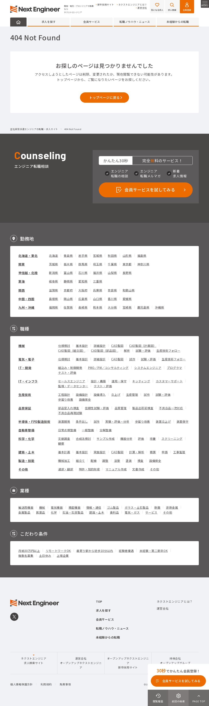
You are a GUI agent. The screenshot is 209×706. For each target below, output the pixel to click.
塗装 (129, 461)
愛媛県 (127, 299)
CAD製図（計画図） (142, 346)
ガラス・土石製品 (137, 507)
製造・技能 (26, 461)
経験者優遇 (126, 551)
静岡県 (68, 281)
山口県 (97, 299)
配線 (94, 461)
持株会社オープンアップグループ (175, 660)
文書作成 (138, 469)
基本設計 (82, 346)
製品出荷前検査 (142, 408)
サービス (151, 512)
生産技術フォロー (168, 351)
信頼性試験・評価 (97, 408)
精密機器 (75, 507)
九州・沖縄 (26, 307)
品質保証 (24, 408)
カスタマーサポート (169, 381)
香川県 (112, 299)
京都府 (68, 290)
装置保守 (183, 421)
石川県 (82, 273)
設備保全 (85, 399)
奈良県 (112, 290)
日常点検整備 (67, 430)
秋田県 (112, 256)
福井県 (97, 273)
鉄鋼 (157, 507)
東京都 (127, 264)
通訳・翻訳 (65, 469)
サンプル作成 (106, 439)
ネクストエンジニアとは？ (132, 4)
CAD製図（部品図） (104, 351)
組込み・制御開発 (70, 368)
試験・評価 (143, 351)
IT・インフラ (28, 381)
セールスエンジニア (71, 381)
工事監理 (179, 452)
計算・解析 (136, 452)
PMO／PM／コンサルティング (108, 368)
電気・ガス (132, 512)
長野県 (127, 273)
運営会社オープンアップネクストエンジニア (81, 663)
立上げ (115, 395)
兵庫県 (97, 290)
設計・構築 (98, 381)
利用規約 (46, 684)
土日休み (45, 556)
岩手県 (82, 256)
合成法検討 (83, 439)
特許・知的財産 (89, 469)
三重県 (97, 281)
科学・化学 (26, 439)
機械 (21, 346)
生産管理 (132, 395)
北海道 (53, 256)
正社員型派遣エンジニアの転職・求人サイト (34, 129)
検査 (140, 461)
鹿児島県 (143, 307)
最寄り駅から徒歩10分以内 (95, 551)
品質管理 (121, 408)
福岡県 (53, 307)
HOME (18, 22)
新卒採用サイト (105, 4)
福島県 (141, 256)
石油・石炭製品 (72, 512)
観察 (61, 443)
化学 (54, 512)
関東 (21, 264)
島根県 (53, 299)
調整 (105, 461)
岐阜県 (53, 281)
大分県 (112, 307)
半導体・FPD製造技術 (34, 421)
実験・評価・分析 (117, 421)
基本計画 (64, 452)
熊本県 (97, 307)
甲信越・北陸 (28, 273)
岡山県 (68, 299)
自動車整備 (26, 430)
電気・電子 (26, 359)
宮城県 (97, 256)
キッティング (141, 381)
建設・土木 (96, 512)
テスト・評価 (67, 373)
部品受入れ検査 (68, 408)
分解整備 (106, 430)
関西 (21, 290)
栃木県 (68, 264)
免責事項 (65, 684)
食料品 (114, 512)
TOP (99, 601)
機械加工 (64, 461)
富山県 (68, 273)
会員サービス (91, 22)
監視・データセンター (73, 386)
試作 (132, 359)
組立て (80, 461)
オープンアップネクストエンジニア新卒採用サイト (128, 663)
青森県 (68, 256)
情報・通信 (93, 507)
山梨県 (112, 273)
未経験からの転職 (178, 22)
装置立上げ (163, 421)
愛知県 (82, 281)
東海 (21, 281)
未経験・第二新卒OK (154, 551)
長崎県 (82, 307)
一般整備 (88, 430)
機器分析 (126, 439)
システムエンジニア (147, 368)
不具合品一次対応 (171, 408)
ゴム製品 (113, 507)
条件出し (82, 421)
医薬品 (40, 512)
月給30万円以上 (29, 551)
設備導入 (100, 395)
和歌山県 (129, 290)
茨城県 (53, 264)
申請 (165, 452)
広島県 (82, 299)
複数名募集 (25, 556)
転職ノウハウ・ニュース (134, 22)
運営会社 (142, 8)
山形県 (127, 256)
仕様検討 (64, 346)
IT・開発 (24, 368)
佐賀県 (68, 307)
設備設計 (82, 395)
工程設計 (64, 395)
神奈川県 (143, 264)
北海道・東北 (28, 256)
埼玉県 (97, 264)
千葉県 (112, 264)
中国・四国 (26, 299)
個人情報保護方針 (21, 684)
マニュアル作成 (116, 469)
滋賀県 (53, 290)
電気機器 (57, 507)
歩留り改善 (65, 399)
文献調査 (64, 439)
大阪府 (82, 290)
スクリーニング (171, 439)
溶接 (117, 461)
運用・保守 (119, 381)
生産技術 (24, 395)
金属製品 (24, 512)
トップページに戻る (104, 97)
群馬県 (82, 264)
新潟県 (53, 273)
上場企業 (63, 556)
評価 (141, 439)
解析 (127, 351)
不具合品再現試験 (70, 413)
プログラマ (174, 368)
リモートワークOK (58, 551)
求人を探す (49, 22)
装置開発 (64, 421)
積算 (153, 452)
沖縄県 (159, 307)
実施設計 (100, 452)
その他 (23, 469)
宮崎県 (127, 307)
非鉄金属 (172, 507)
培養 (153, 439)
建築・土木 (26, 452)
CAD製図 (117, 346)
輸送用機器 (25, 507)
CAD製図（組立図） (71, 351)
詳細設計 (100, 346)
